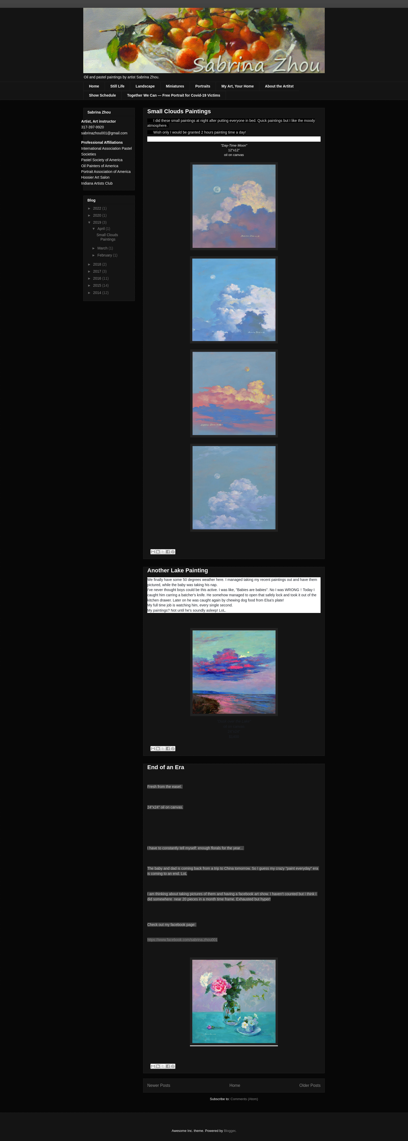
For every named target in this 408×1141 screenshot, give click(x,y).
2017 (97, 271)
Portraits (203, 86)
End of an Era (165, 767)
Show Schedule (102, 95)
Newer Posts (158, 1085)
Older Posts (310, 1085)
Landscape (145, 86)
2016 (97, 278)
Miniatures (175, 86)
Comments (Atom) (244, 1099)
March (103, 248)
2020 (97, 215)
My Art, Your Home (237, 86)
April (101, 229)
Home (94, 86)
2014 (97, 293)
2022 (97, 208)
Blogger (229, 1131)
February (105, 255)
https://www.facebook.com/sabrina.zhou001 (182, 940)
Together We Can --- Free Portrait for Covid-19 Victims (173, 95)
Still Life (117, 86)
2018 (97, 264)
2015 (97, 285)
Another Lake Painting (177, 570)
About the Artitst (279, 86)
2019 (97, 222)
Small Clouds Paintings (179, 111)
